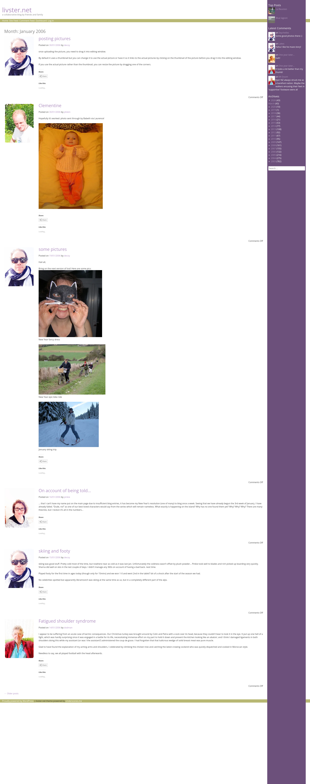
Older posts (11, 693)
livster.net (17, 9)
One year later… (287, 54)
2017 (273, 116)
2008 (273, 145)
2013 (273, 129)
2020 (273, 106)
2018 (273, 113)
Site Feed (13, 20)
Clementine (50, 105)
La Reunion (281, 9)
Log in (51, 20)
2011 (273, 135)
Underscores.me (74, 700)
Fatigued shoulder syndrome (67, 621)
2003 (273, 161)
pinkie (67, 497)
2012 (273, 132)
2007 (273, 148)
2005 (273, 154)
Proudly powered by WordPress (18, 700)
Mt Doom (283, 76)
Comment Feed (27, 20)
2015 (273, 122)
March (271, 103)
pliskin (67, 111)
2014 (273, 126)
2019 (273, 109)
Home (5, 20)
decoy (67, 45)
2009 (273, 142)
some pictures (53, 249)
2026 (273, 100)
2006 (273, 151)
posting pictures (55, 38)
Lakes (281, 43)
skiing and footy (54, 551)
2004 (273, 158)
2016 (273, 119)
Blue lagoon (282, 17)
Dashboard (41, 20)
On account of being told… (65, 490)
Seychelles (284, 32)
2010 (273, 138)
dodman (68, 627)
